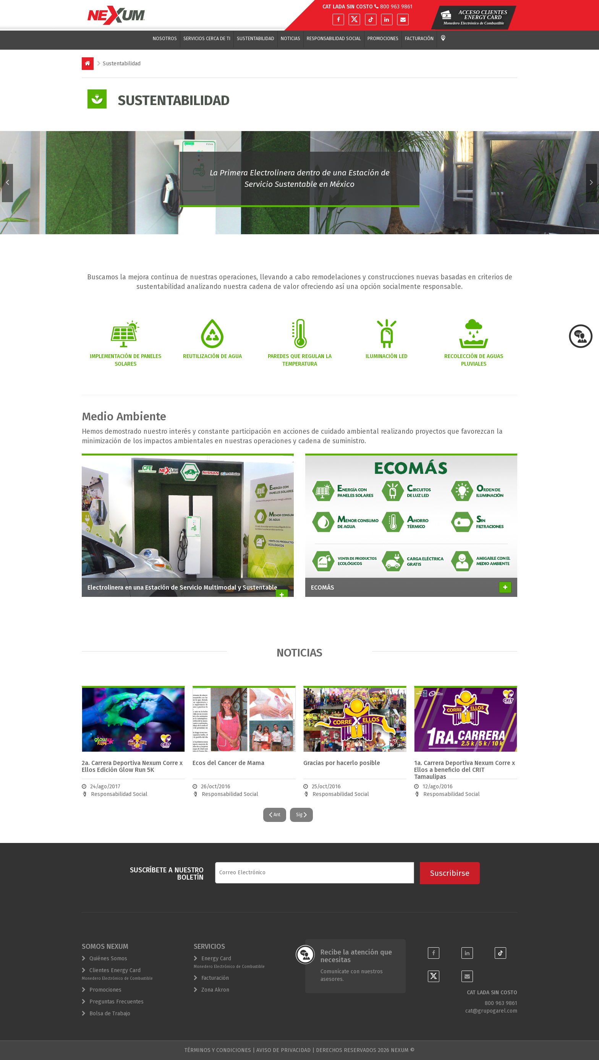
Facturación (419, 38)
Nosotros (165, 38)
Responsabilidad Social (334, 38)
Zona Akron (215, 990)
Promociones (382, 38)
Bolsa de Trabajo (109, 1013)
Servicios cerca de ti (206, 38)
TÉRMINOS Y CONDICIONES (218, 1050)
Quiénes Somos (108, 958)
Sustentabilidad (255, 38)
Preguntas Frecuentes (116, 1001)
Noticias (290, 38)
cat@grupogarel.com (491, 1011)
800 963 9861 (396, 6)
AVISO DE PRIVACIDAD (283, 1050)
